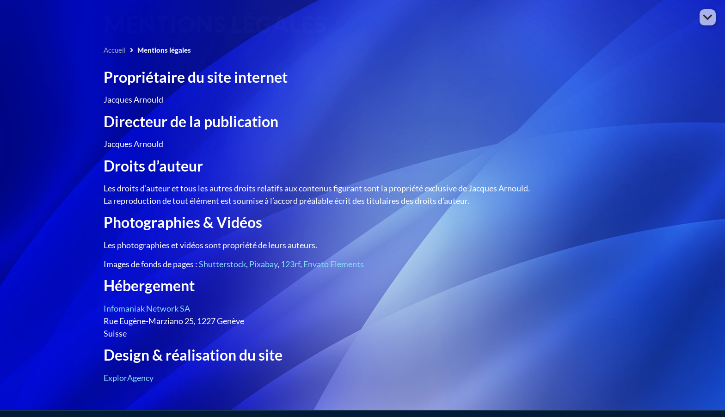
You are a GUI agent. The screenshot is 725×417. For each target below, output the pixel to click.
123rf (290, 264)
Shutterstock (222, 264)
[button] (708, 17)
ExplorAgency (129, 378)
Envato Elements (333, 264)
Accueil (115, 50)
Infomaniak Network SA (147, 308)
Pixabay (263, 264)
